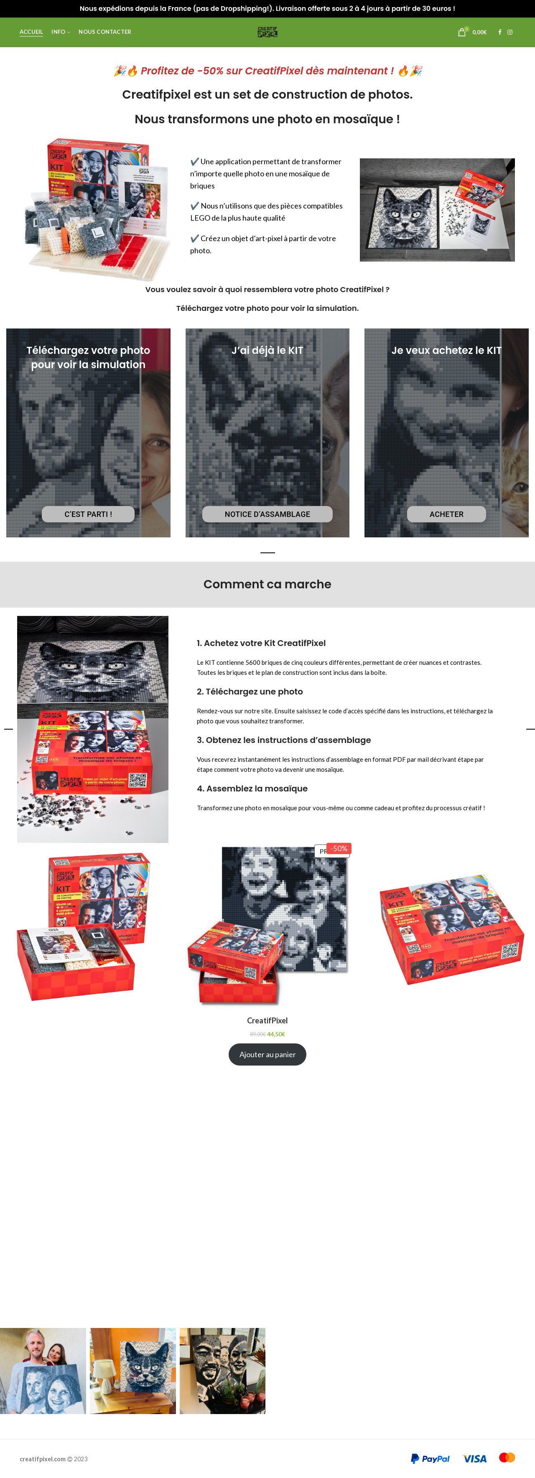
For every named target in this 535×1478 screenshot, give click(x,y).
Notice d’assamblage (267, 514)
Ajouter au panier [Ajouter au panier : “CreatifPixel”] (267, 1054)
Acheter (447, 514)
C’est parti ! (88, 514)
